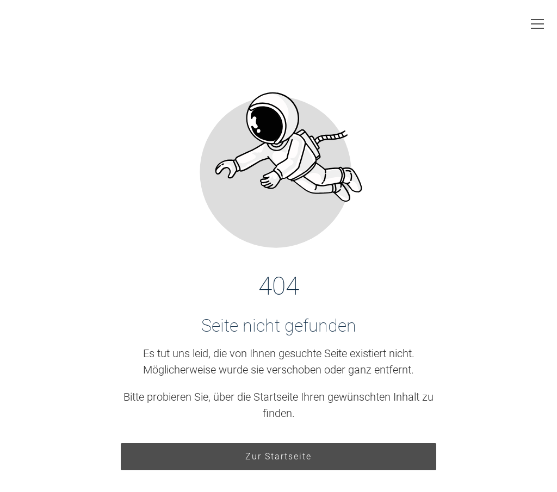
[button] (537, 24)
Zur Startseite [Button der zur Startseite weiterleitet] (278, 456)
